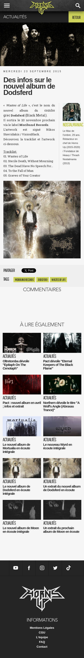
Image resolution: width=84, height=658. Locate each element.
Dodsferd (42, 280)
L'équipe (42, 637)
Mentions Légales (42, 627)
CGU (42, 632)
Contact (42, 646)
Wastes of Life (58, 280)
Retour (76, 17)
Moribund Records (24, 280)
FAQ (42, 642)
